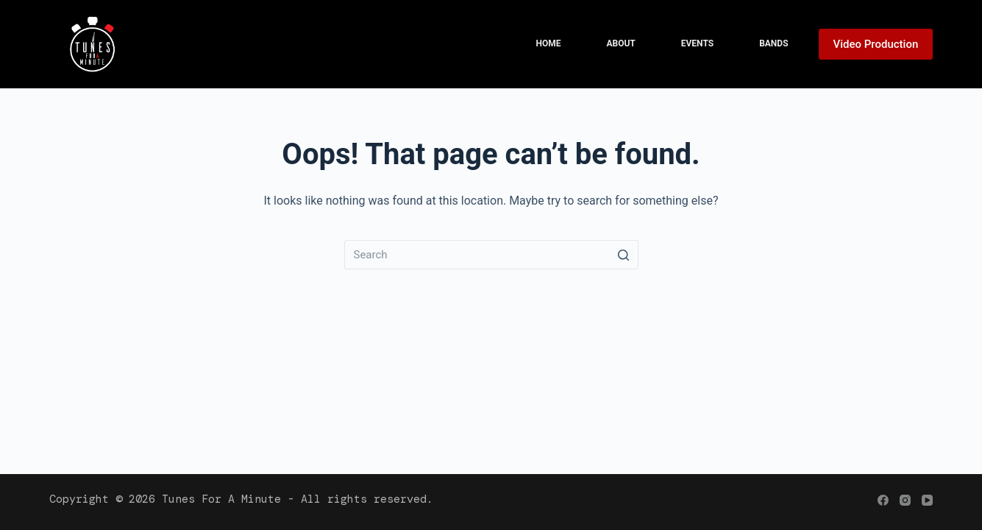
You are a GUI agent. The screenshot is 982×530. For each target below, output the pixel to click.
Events (697, 43)
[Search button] (623, 254)
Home (548, 43)
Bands (773, 43)
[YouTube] (927, 500)
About (620, 43)
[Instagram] (905, 500)
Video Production (876, 44)
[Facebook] (883, 500)
